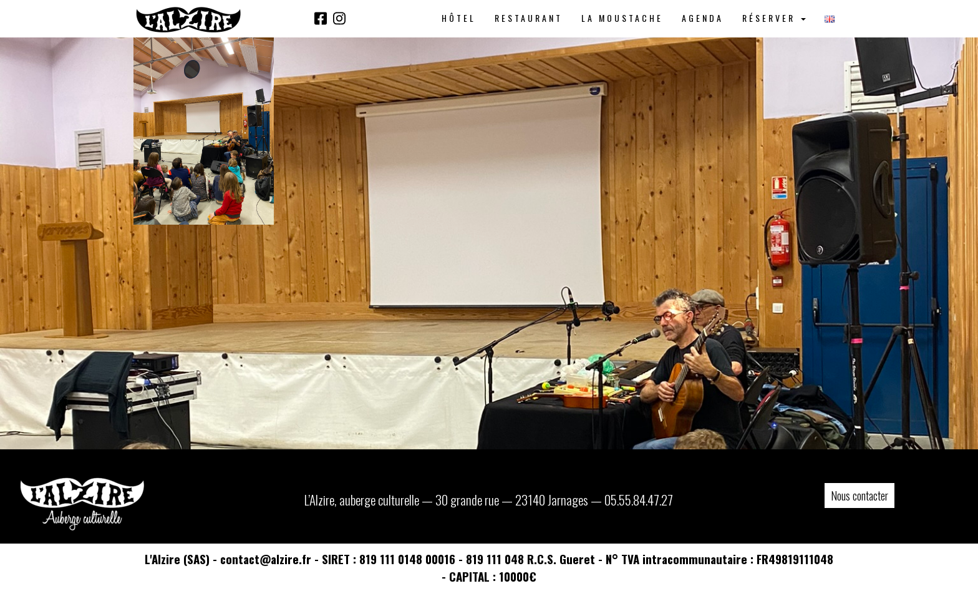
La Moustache (622, 17)
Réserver (774, 17)
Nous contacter (859, 495)
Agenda (703, 17)
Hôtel (459, 17)
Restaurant (529, 17)
